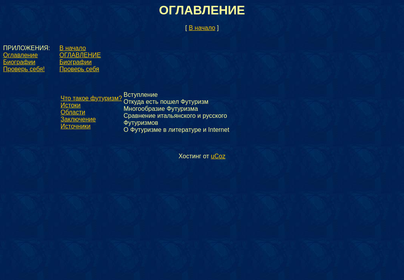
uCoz (218, 156)
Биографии (19, 62)
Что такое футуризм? (91, 98)
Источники (76, 126)
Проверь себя (79, 69)
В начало (202, 27)
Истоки (70, 105)
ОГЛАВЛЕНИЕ (80, 55)
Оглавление (20, 55)
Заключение (78, 119)
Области (73, 112)
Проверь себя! (24, 69)
